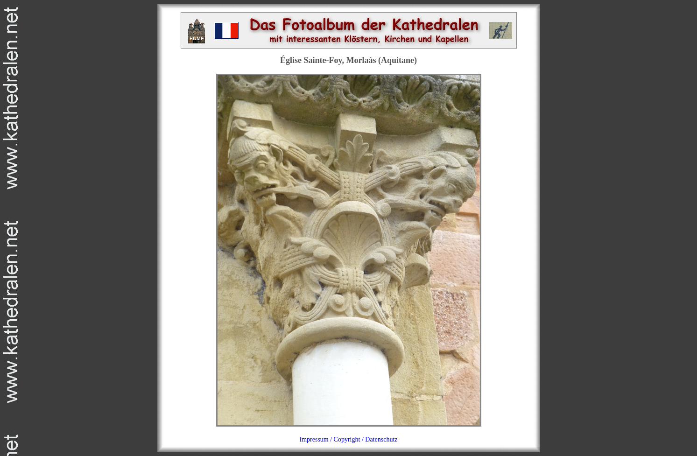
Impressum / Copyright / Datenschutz (349, 439)
